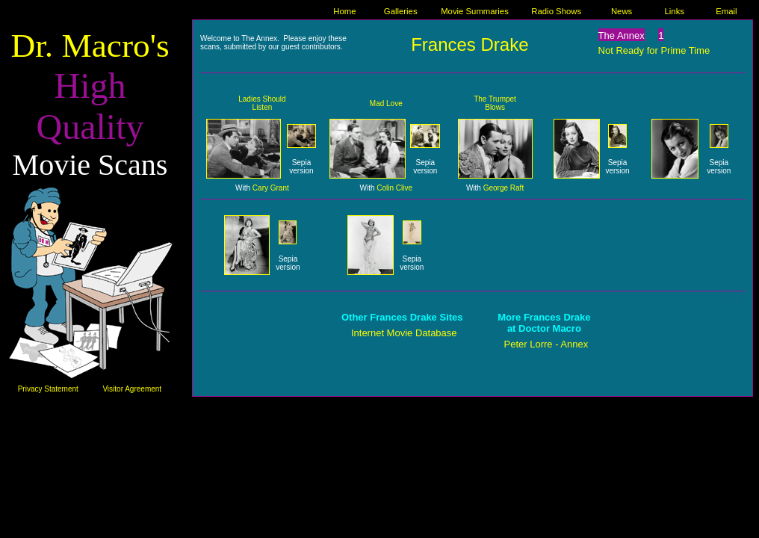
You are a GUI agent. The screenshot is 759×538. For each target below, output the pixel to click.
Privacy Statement (48, 389)
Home (344, 11)
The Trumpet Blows (495, 103)
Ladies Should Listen (261, 103)
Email (726, 11)
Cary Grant (271, 188)
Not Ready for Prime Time (654, 50)
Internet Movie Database (404, 332)
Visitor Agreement (131, 389)
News (621, 11)
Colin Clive (394, 188)
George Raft (503, 188)
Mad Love (386, 103)
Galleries (401, 11)
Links (674, 11)
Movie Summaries (475, 11)
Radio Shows (556, 11)
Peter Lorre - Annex (546, 344)
